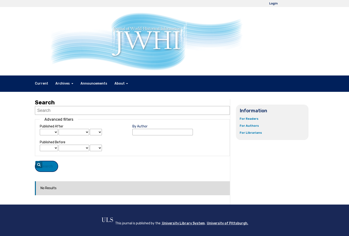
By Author (140, 126)
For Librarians (251, 132)
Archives (62, 84)
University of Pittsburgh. (227, 223)
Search (46, 166)
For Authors (249, 125)
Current (41, 84)
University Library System (183, 223)
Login (273, 3)
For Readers (249, 118)
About (119, 84)
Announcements (94, 84)
